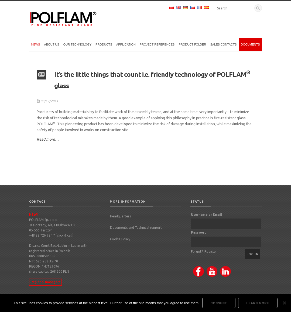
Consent (219, 303)
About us (51, 44)
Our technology (77, 44)
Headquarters (120, 216)
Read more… (48, 139)
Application (126, 44)
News (35, 44)
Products (103, 44)
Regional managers (45, 282)
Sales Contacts (223, 44)
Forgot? (197, 251)
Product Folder (192, 44)
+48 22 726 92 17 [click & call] (51, 235)
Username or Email (206, 214)
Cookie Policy (120, 239)
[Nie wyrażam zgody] (284, 303)
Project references (157, 44)
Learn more (258, 303)
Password (199, 232)
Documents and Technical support (136, 227)
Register (210, 251)
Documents (250, 44)
